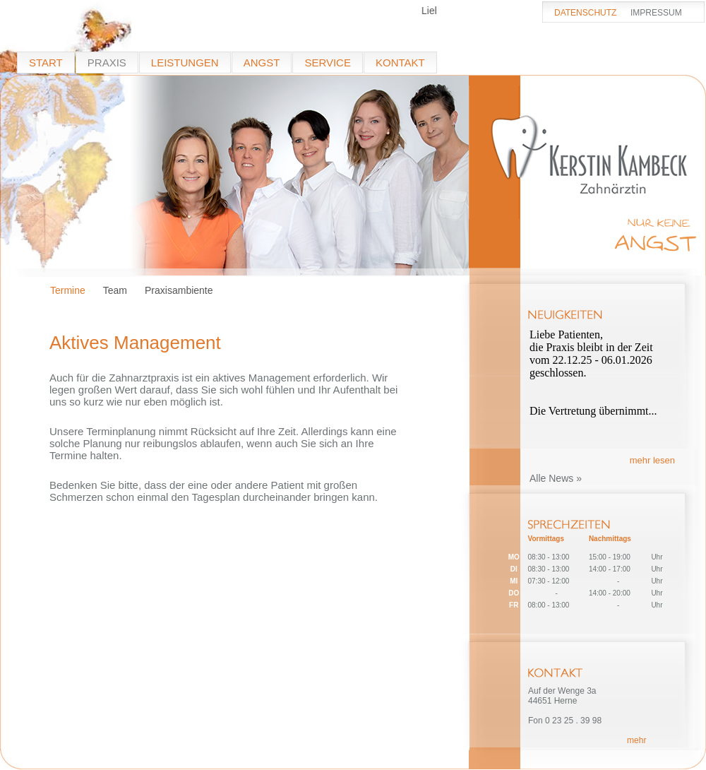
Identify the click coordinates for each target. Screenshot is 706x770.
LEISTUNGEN (185, 63)
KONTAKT (400, 63)
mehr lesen (652, 460)
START (46, 63)
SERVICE (327, 63)
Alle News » (556, 478)
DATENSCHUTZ (585, 13)
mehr (636, 740)
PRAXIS (107, 63)
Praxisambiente (179, 290)
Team (115, 290)
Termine (67, 290)
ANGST (262, 63)
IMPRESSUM (656, 13)
